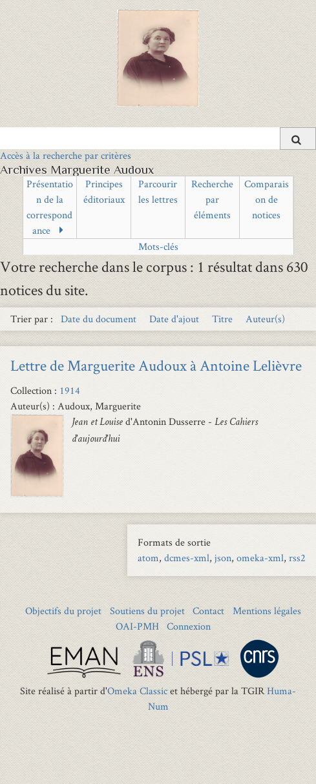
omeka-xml (260, 557)
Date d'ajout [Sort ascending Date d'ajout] (175, 318)
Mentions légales (267, 610)
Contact (208, 610)
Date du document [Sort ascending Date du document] (100, 318)
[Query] (158, 138)
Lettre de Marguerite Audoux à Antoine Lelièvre (156, 365)
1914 (69, 390)
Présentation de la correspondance (49, 207)
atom (148, 557)
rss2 (297, 557)
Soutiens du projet (147, 610)
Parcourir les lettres (158, 191)
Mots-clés (158, 246)
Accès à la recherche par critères (65, 155)
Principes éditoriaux (104, 191)
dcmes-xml (186, 557)
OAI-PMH (137, 626)
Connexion (189, 626)
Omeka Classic (137, 690)
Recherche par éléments (212, 199)
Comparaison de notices (266, 199)
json (223, 557)
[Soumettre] (298, 138)
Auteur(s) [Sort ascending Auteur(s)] (265, 318)
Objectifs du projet (63, 610)
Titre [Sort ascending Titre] (223, 318)
